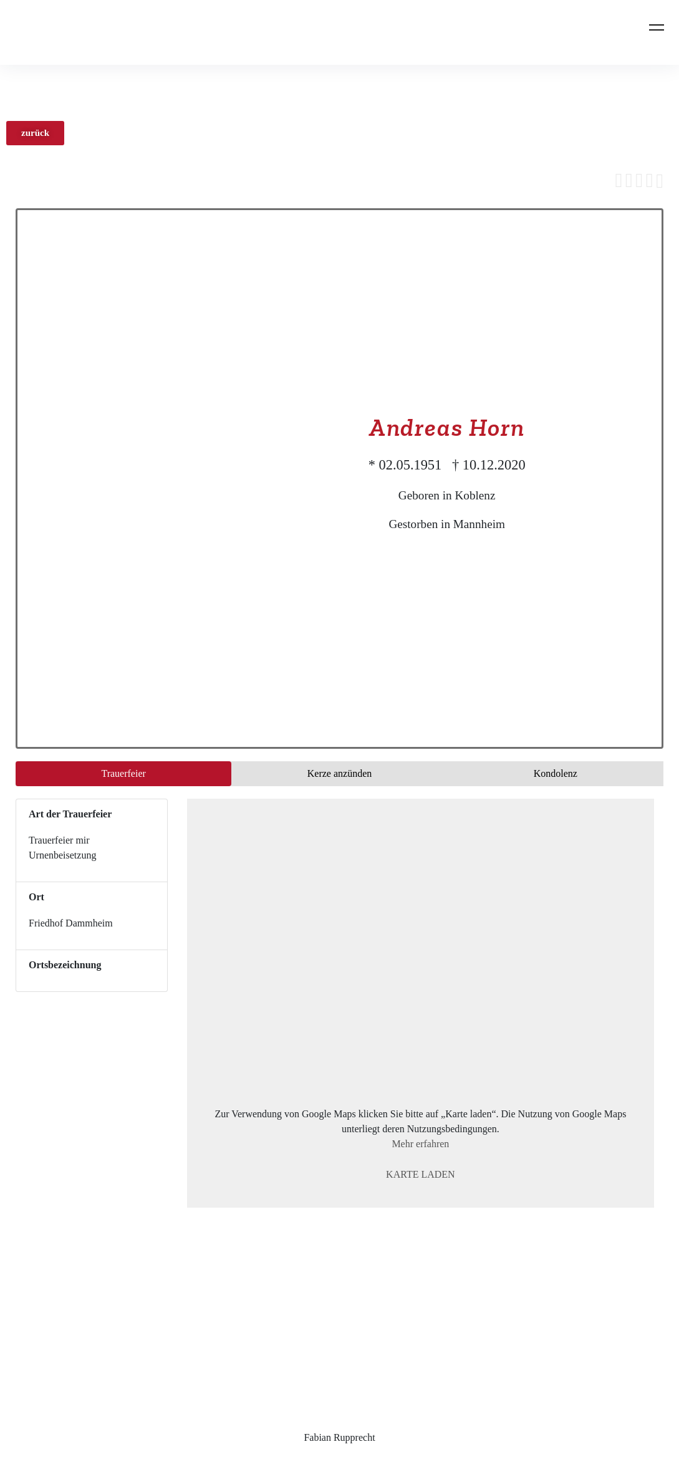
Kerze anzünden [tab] (339, 773)
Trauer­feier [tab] (123, 773)
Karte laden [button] (420, 1174)
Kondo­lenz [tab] (555, 773)
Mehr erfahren (420, 1143)
